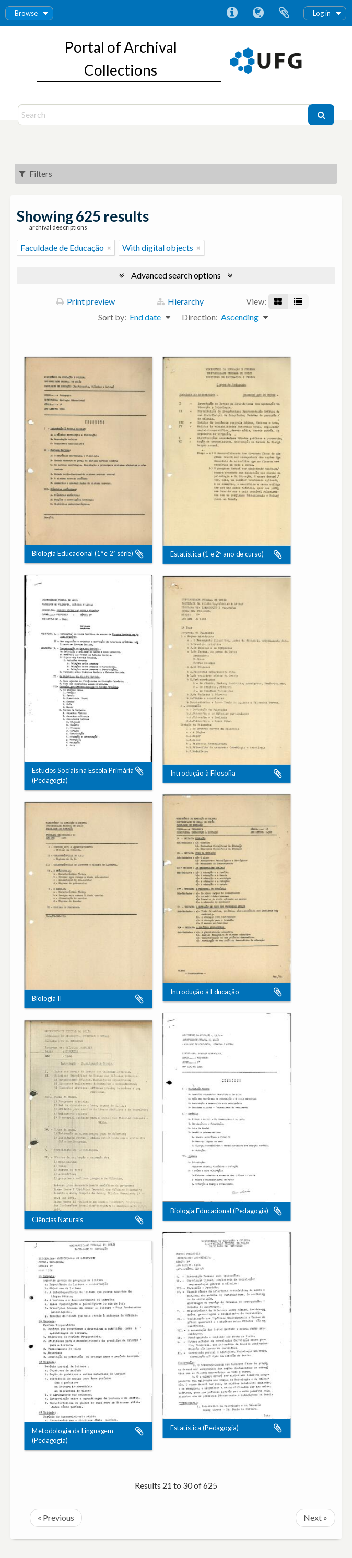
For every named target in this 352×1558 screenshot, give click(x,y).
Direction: (200, 317)
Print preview (85, 301)
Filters (35, 173)
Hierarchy (180, 301)
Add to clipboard (139, 554)
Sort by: (112, 317)
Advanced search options (176, 275)
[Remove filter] (109, 247)
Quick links (232, 13)
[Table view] (298, 301)
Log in (322, 13)
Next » (315, 1518)
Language (258, 13)
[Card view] (278, 301)
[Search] (164, 114)
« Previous (56, 1518)
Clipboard (284, 13)
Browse (26, 13)
